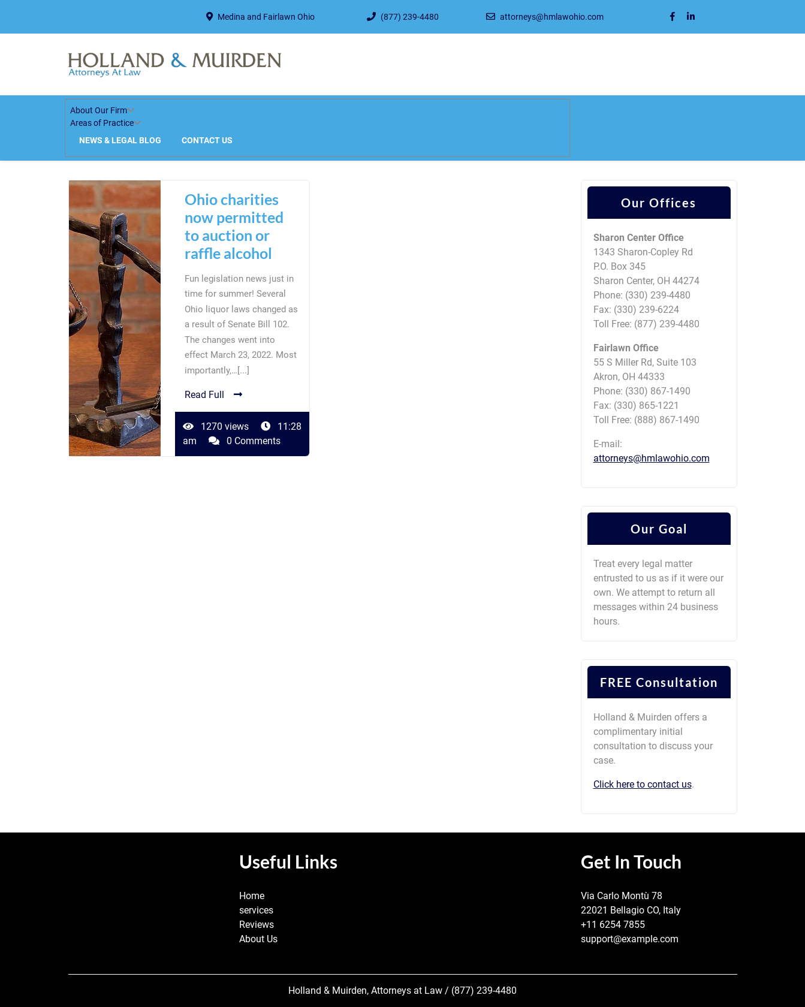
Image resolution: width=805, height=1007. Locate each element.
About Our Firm (98, 110)
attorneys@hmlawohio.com (552, 17)
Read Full (213, 394)
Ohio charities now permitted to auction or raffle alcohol (234, 226)
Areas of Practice (102, 123)
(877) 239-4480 (410, 17)
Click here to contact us (642, 784)
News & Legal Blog (120, 140)
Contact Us (207, 140)
